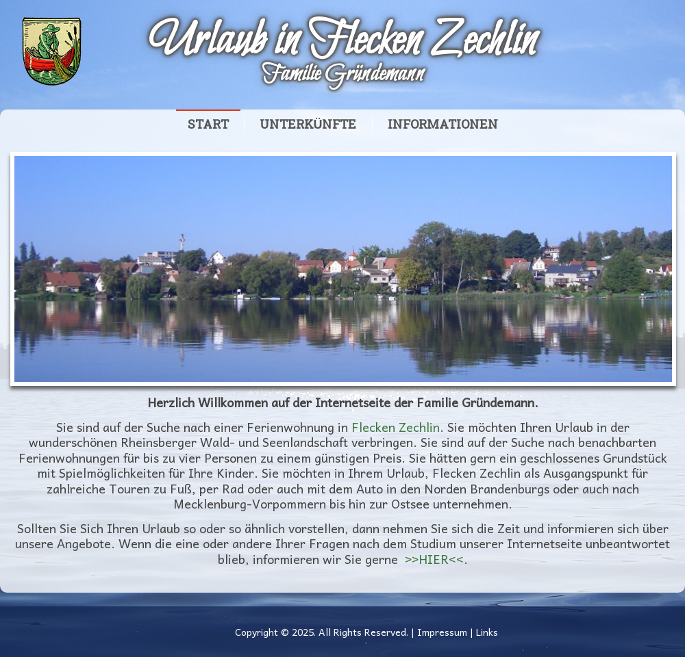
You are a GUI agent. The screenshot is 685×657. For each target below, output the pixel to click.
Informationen (443, 125)
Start (208, 125)
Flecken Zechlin (395, 427)
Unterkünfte (308, 125)
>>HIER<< (434, 559)
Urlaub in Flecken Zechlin (342, 42)
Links (487, 631)
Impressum (442, 631)
